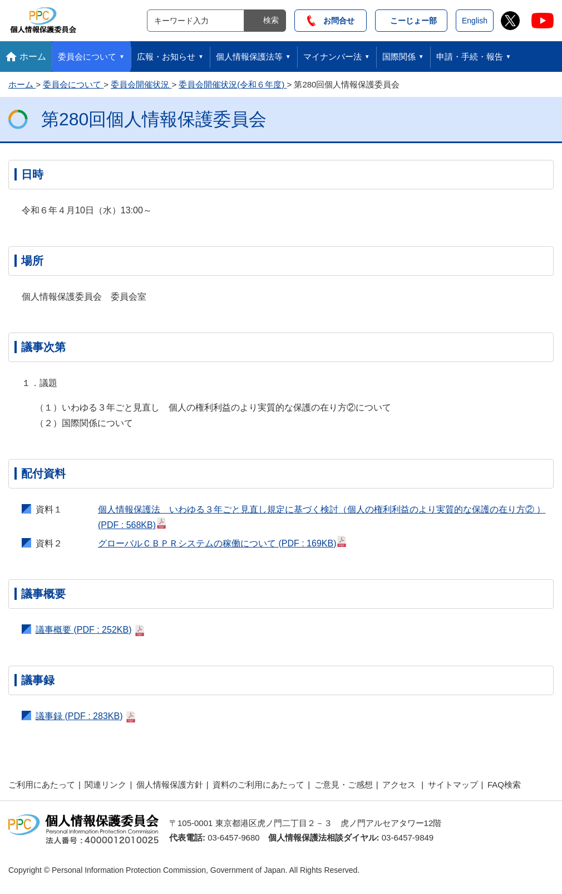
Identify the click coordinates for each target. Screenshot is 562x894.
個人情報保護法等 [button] (249, 56)
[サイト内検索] (195, 20)
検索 (271, 20)
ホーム (32, 56)
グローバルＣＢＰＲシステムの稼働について (222, 542)
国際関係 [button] (399, 56)
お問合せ (330, 20)
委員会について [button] (87, 56)
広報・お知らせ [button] (166, 56)
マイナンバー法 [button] (332, 56)
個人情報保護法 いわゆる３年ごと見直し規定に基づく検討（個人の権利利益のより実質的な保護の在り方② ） (321, 517)
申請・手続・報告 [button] (469, 56)
